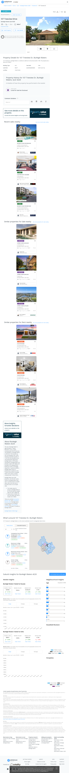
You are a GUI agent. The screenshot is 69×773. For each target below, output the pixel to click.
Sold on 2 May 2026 (21, 169)
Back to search (7, 5)
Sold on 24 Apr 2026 (21, 200)
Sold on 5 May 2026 (21, 137)
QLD (18, 5)
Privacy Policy (43, 771)
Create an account (41, 761)
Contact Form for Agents (41, 764)
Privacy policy (53, 764)
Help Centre (61, 764)
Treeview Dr (34, 5)
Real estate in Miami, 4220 (60, 751)
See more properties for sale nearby (41, 222)
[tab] (9, 604)
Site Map (27, 764)
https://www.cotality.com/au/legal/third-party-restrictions (14, 719)
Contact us (61, 761)
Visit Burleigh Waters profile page (57, 574)
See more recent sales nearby (42, 122)
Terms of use (53, 761)
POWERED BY (12, 764)
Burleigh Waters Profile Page (11, 511)
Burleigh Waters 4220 (25, 5)
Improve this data (4, 26)
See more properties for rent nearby (41, 322)
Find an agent (27, 761)
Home (14, 5)
